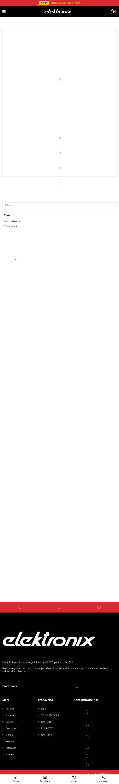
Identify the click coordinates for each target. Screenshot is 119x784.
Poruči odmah (73, 2)
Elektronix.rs (110, 774)
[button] (43, 3)
